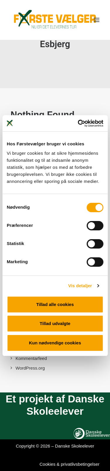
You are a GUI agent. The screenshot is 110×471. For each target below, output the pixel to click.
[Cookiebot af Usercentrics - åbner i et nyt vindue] (78, 123)
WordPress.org (30, 367)
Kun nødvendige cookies (55, 342)
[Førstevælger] (55, 20)
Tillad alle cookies (55, 304)
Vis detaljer (80, 285)
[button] (96, 20)
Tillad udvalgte (55, 323)
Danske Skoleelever (74, 445)
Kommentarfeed (31, 358)
